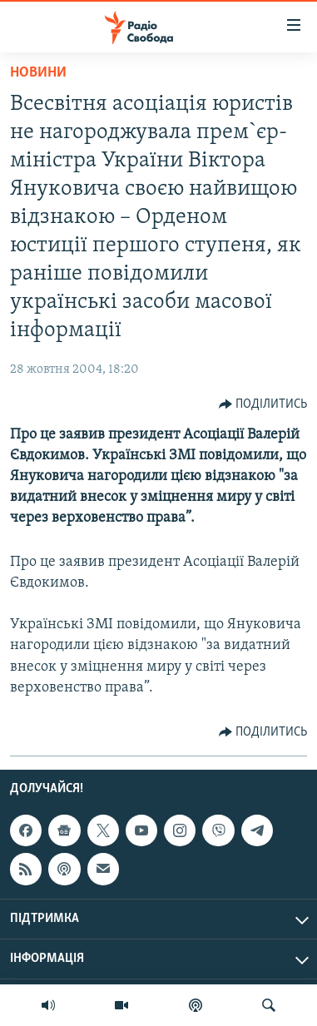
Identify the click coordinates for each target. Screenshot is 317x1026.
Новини (38, 73)
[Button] (263, 404)
